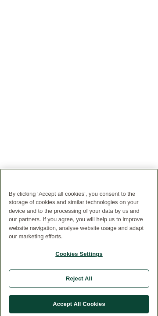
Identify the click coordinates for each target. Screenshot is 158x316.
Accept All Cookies (79, 305)
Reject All (79, 280)
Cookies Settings (79, 255)
